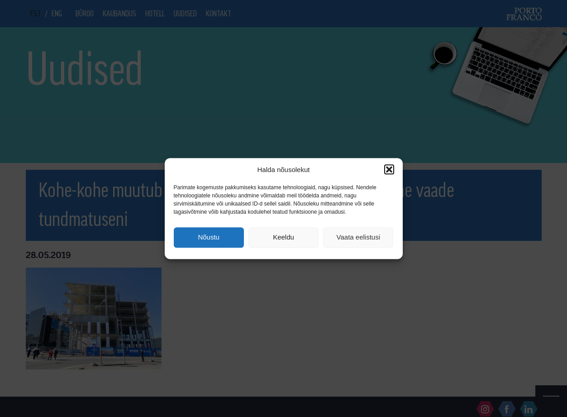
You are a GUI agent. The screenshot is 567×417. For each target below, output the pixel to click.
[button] (389, 169)
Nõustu (208, 237)
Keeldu (283, 237)
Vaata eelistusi (358, 237)
